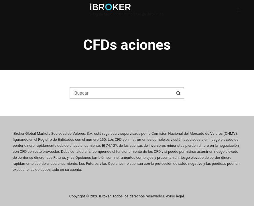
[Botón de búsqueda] (178, 93)
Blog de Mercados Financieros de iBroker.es (127, 14)
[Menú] (238, 10)
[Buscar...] (121, 93)
